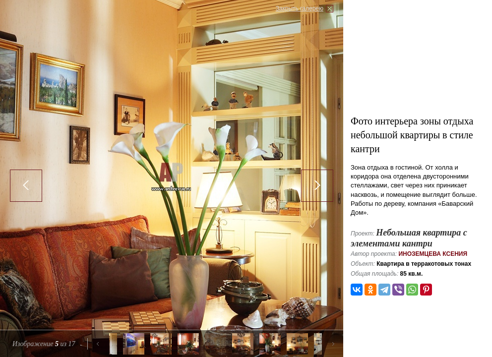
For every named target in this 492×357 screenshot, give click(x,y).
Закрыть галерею (299, 8)
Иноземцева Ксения (432, 253)
